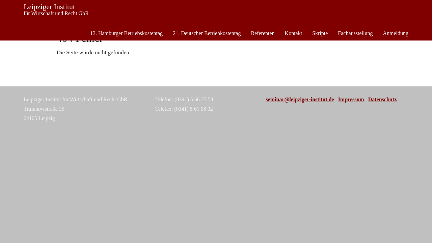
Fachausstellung (355, 33)
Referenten (262, 33)
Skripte (320, 33)
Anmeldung (395, 33)
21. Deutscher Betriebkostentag (207, 33)
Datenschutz (382, 99)
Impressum (351, 99)
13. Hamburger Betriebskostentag (126, 33)
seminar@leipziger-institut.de (300, 99)
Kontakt (293, 33)
